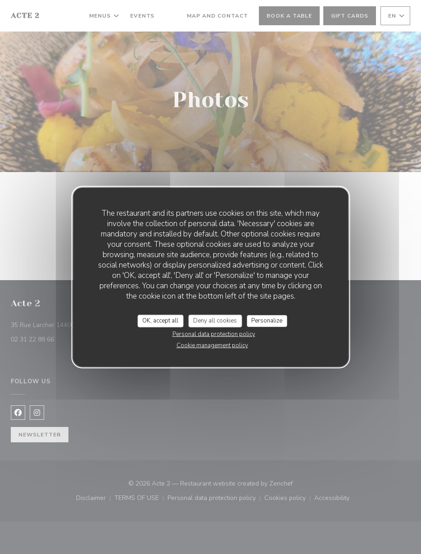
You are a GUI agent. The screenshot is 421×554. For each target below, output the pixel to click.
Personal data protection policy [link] (213, 334)
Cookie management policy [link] (212, 345)
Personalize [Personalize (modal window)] (266, 321)
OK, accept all (160, 321)
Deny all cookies (215, 321)
